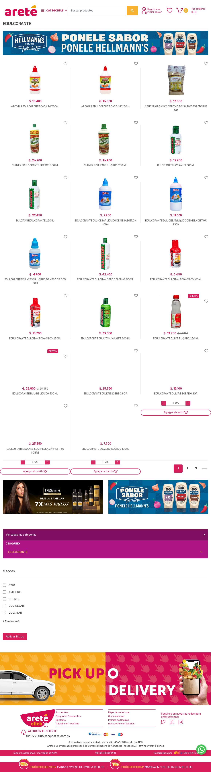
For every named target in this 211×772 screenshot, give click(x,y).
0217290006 (35, 736)
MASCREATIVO (186, 753)
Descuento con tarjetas (121, 723)
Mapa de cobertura (118, 712)
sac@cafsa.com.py (57, 736)
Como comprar (116, 716)
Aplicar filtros (15, 636)
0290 (12, 585)
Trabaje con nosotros (67, 723)
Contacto (61, 720)
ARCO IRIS (15, 592)
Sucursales (62, 712)
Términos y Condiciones (151, 745)
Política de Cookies (118, 720)
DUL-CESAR (16, 605)
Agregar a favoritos (35, 61)
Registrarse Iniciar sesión (152, 10)
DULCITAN (15, 612)
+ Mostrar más (12, 621)
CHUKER (14, 599)
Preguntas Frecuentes (68, 716)
